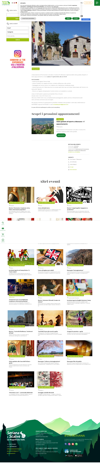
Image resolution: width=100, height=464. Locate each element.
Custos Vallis (88, 2)
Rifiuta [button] (68, 18)
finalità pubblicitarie (28, 10)
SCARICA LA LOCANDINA (74, 152)
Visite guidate (35, 68)
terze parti (40, 7)
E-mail (71, 167)
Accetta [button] (76, 18)
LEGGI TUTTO (61, 135)
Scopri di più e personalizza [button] (28, 18)
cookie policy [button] (55, 6)
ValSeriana (21, 299)
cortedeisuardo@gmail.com (60, 104)
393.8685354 (13, 446)
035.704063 (12, 444)
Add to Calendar (86, 19)
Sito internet (73, 169)
